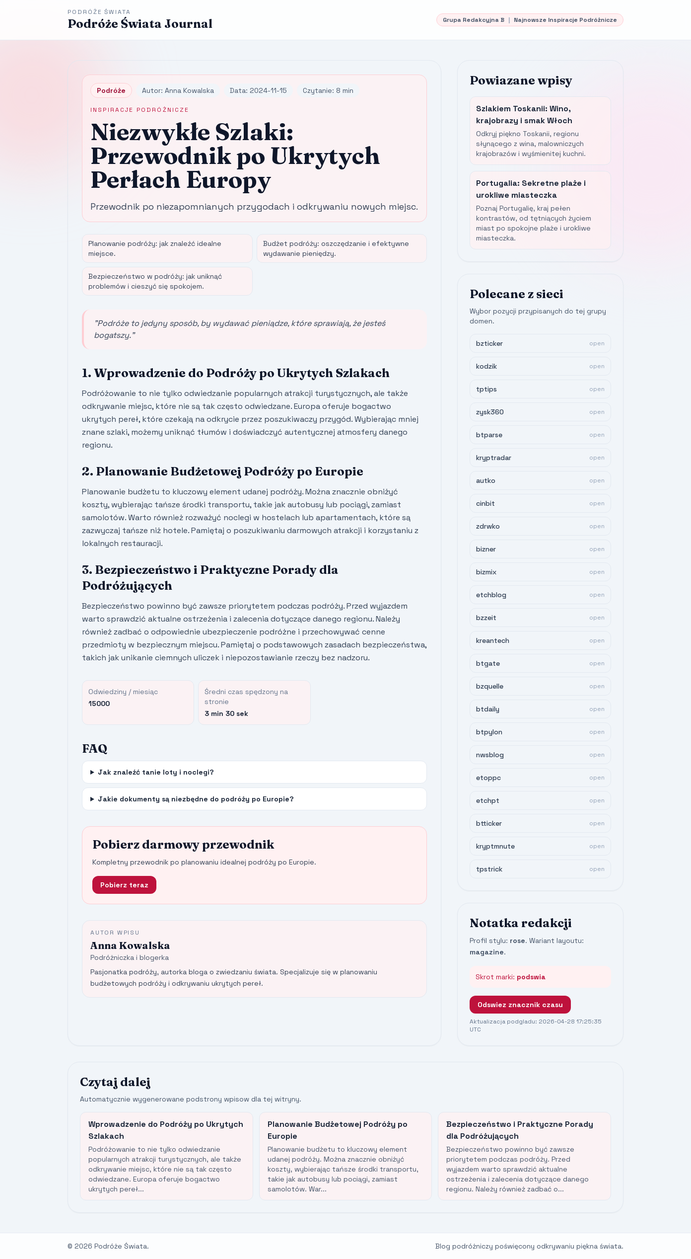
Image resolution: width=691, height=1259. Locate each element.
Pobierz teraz (124, 884)
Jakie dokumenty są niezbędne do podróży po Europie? (196, 798)
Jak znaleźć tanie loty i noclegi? (156, 772)
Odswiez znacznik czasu (520, 1004)
